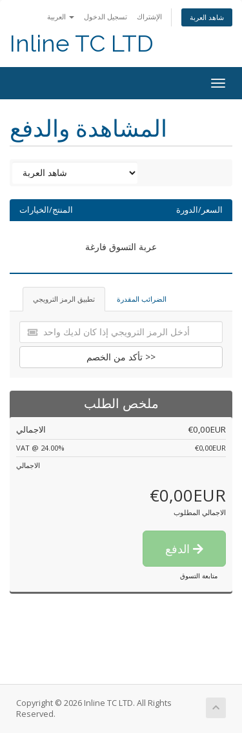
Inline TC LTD (82, 43)
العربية (60, 16)
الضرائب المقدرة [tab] (141, 299)
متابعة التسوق (198, 575)
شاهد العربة (207, 17)
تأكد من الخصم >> (121, 357)
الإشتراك (149, 16)
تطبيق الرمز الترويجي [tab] (64, 299)
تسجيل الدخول (105, 16)
